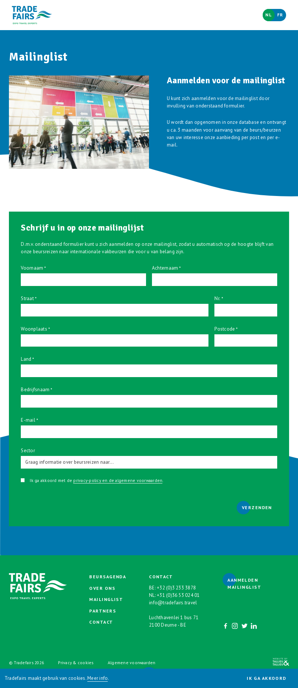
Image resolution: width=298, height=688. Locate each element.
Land (26, 359)
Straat (27, 298)
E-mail (28, 420)
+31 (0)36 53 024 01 (178, 595)
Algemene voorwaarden (132, 662)
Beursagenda (107, 576)
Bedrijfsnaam (35, 389)
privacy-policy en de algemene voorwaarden (117, 480)
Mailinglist (106, 599)
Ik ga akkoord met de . (96, 480)
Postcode (224, 329)
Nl (268, 14)
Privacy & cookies (75, 662)
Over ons (102, 588)
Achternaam (165, 268)
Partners (102, 611)
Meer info (97, 678)
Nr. (217, 298)
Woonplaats (34, 329)
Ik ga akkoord (266, 678)
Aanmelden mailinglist (244, 583)
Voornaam (32, 268)
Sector (28, 450)
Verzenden (257, 507)
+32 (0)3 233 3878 (176, 588)
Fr (280, 14)
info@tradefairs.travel (173, 602)
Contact (101, 622)
